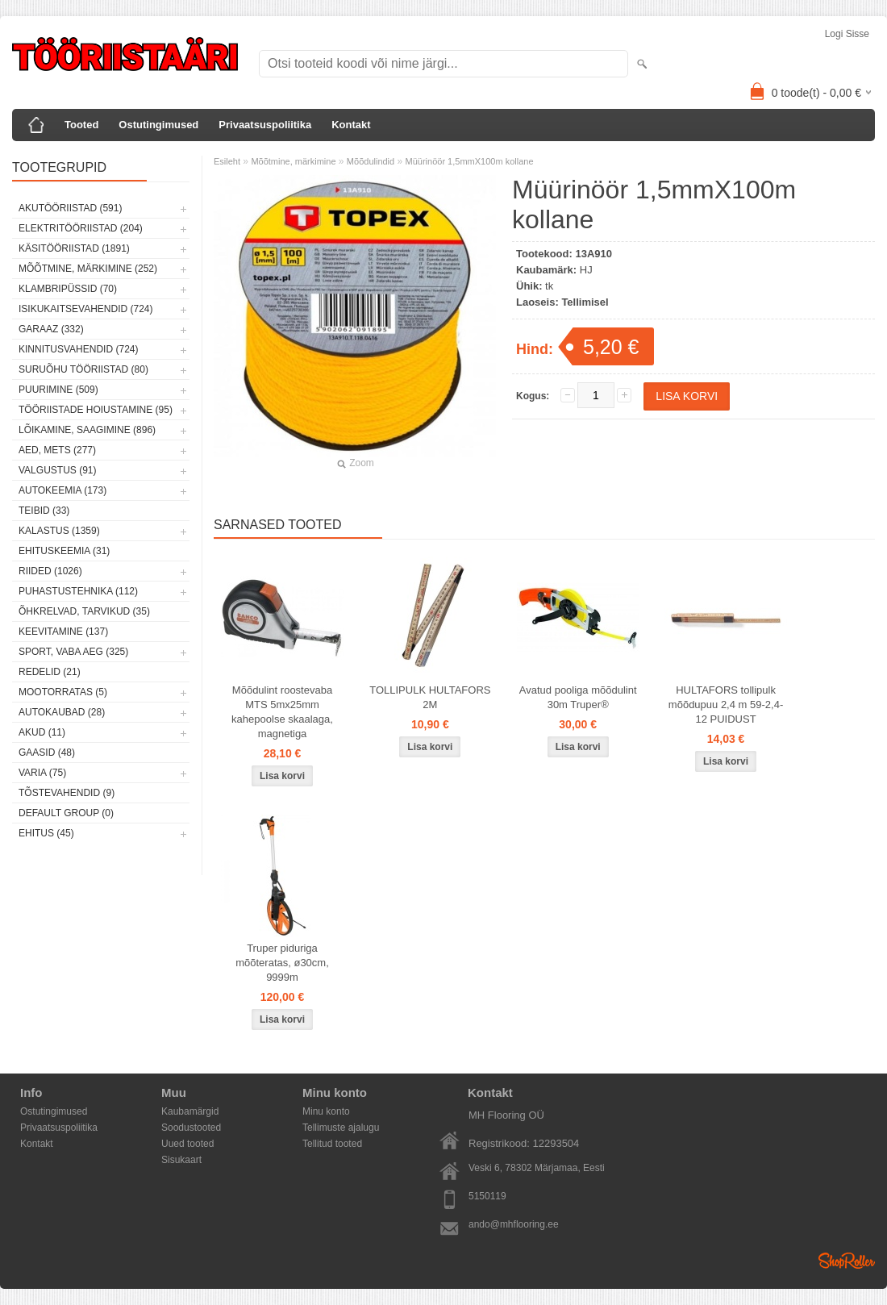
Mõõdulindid (370, 161)
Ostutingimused (158, 125)
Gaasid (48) (47, 752)
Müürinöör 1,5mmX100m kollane (470, 161)
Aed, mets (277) (57, 450)
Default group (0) (66, 813)
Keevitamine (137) (63, 631)
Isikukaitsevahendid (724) (86, 309)
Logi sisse (847, 34)
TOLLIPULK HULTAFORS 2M (429, 697)
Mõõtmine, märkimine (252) (88, 268)
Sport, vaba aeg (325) (73, 651)
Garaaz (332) (51, 329)
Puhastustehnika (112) (78, 591)
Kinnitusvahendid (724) (78, 349)
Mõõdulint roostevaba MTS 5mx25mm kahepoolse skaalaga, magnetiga (282, 712)
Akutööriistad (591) (70, 208)
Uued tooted (187, 1143)
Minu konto (326, 1111)
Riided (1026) (50, 571)
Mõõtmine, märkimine (293, 161)
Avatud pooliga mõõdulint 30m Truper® (578, 697)
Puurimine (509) (58, 389)
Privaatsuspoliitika (265, 125)
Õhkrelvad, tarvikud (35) (84, 611)
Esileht (227, 161)
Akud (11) (42, 732)
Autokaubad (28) (62, 712)
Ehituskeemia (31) (64, 551)
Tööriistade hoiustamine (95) (96, 409)
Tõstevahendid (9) (67, 792)
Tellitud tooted (332, 1143)
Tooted (81, 125)
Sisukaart (181, 1159)
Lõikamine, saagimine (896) (87, 430)
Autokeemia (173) (62, 490)
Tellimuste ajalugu (340, 1127)
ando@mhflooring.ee (513, 1224)
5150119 (487, 1196)
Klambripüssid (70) (68, 288)
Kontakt (350, 125)
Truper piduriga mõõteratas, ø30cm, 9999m (282, 962)
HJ (586, 270)
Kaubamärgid (190, 1111)
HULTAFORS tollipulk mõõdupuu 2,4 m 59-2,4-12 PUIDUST (725, 704)
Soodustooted (191, 1127)
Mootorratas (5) (63, 692)
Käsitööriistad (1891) (74, 248)
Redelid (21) (50, 672)
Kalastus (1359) (59, 530)
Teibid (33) (44, 510)
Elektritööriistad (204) (81, 228)
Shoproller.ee (846, 1261)
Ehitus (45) (46, 833)
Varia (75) (42, 772)
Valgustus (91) (57, 470)
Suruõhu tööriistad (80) (83, 369)
